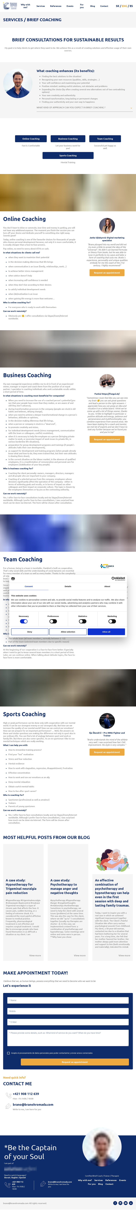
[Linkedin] (131, 1205)
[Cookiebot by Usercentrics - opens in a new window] (113, 579)
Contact (104, 6)
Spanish (22, 1180)
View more (35, 957)
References (55, 6)
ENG (124, 6)
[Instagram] (120, 1205)
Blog (92, 6)
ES (131, 6)
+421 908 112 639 (26, 1096)
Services (41, 6)
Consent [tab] (29, 586)
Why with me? (25, 6)
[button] (85, 108)
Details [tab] (68, 586)
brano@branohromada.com (33, 1107)
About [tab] (107, 586)
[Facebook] (115, 1205)
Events (70, 6)
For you (82, 6)
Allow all (106, 632)
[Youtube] (126, 1205)
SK (117, 6)
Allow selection (68, 632)
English (14, 1180)
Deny (29, 632)
